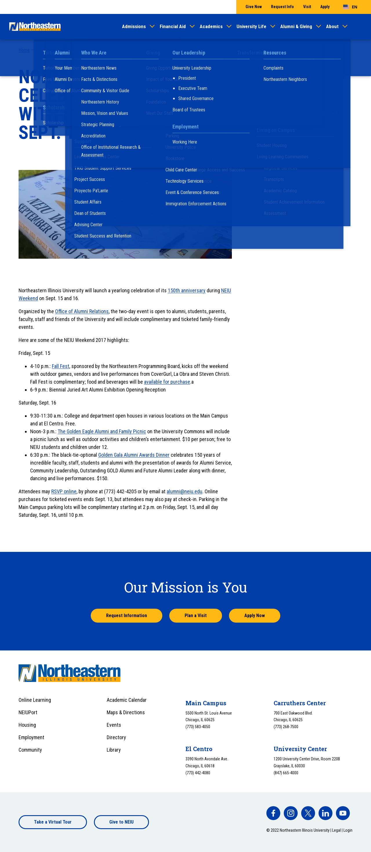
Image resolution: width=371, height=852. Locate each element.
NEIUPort (28, 712)
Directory (116, 737)
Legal (336, 830)
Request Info (282, 6)
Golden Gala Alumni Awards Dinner (134, 455)
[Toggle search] (358, 26)
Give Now (253, 6)
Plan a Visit (196, 615)
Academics (211, 26)
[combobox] (350, 7)
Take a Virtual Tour (53, 822)
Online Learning (35, 700)
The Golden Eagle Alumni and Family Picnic (102, 431)
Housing (27, 725)
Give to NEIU (121, 822)
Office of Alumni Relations (82, 311)
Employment (31, 737)
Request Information (126, 615)
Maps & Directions (126, 712)
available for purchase (167, 382)
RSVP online (64, 491)
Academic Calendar (127, 700)
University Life (251, 26)
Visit (307, 6)
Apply (325, 6)
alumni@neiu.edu (184, 491)
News (40, 50)
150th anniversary (186, 290)
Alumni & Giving (296, 26)
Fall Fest (60, 366)
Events (114, 725)
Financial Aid (173, 26)
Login (347, 830)
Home (24, 50)
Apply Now (254, 615)
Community (30, 750)
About (332, 26)
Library (114, 750)
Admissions (134, 26)
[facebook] (273, 813)
